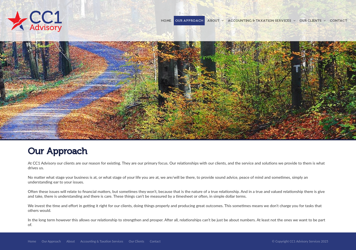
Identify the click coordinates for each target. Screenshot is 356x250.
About (70, 241)
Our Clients (136, 241)
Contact (155, 241)
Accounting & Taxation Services (101, 241)
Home (32, 241)
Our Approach (51, 241)
